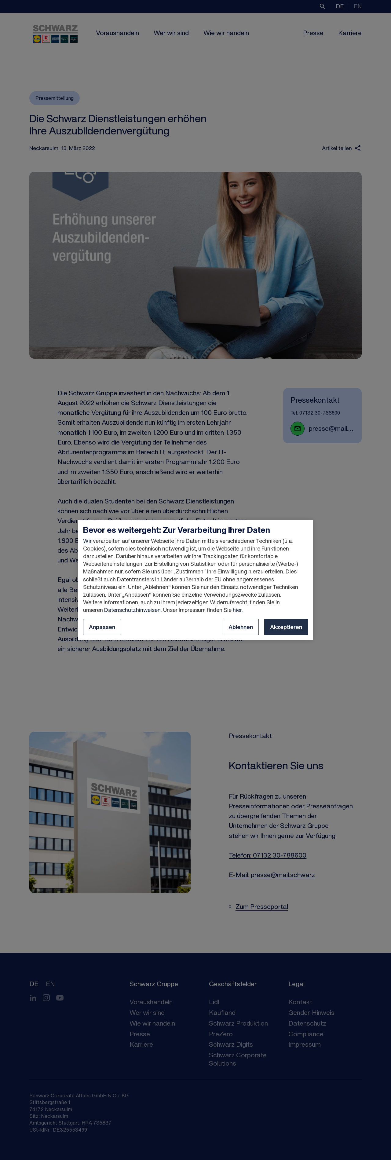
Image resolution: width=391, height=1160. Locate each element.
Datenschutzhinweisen (132, 610)
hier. (238, 610)
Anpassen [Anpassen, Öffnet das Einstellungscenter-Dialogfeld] (102, 627)
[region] (195, 580)
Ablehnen (240, 627)
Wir (87, 541)
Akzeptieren (286, 627)
